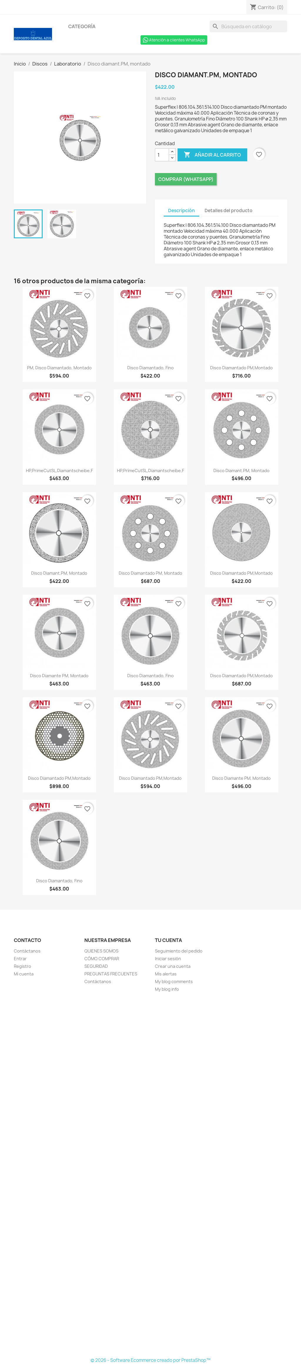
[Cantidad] (162, 154)
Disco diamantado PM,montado (241, 367)
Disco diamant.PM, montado (241, 470)
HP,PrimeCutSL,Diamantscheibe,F (59, 470)
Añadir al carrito (212, 155)
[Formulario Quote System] (150, 1175)
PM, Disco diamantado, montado (59, 367)
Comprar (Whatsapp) (185, 179)
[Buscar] (248, 26)
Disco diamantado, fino (150, 367)
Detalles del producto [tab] (228, 210)
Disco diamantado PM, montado (150, 573)
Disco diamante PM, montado (59, 675)
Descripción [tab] (181, 210)
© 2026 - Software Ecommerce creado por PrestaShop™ (150, 1360)
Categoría (82, 26)
